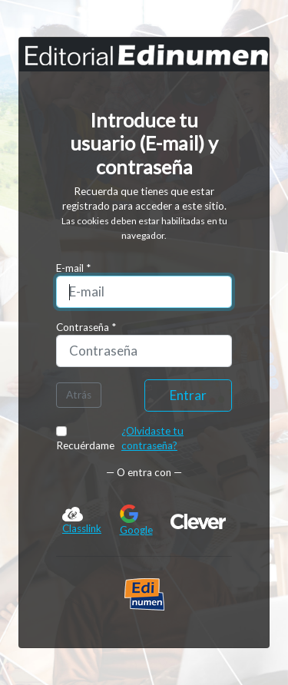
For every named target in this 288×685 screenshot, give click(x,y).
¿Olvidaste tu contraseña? (152, 438)
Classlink (81, 520)
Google (136, 520)
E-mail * (73, 268)
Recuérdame (85, 439)
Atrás (78, 395)
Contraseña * (86, 327)
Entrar (188, 395)
